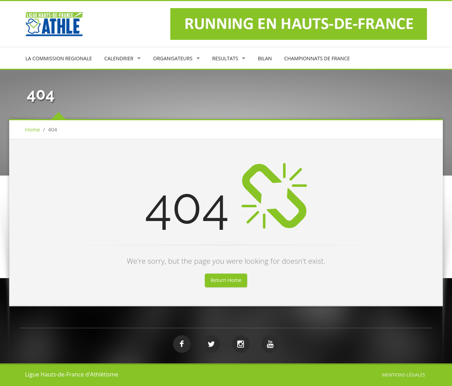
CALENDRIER (118, 58)
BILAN (265, 58)
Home (32, 129)
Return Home (226, 280)
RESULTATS (225, 58)
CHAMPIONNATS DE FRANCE (317, 58)
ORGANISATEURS (173, 58)
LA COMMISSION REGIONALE (58, 58)
